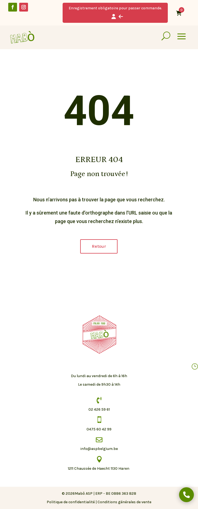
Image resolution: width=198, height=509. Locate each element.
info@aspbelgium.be (99, 448)
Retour (99, 246)
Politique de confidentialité (71, 502)
